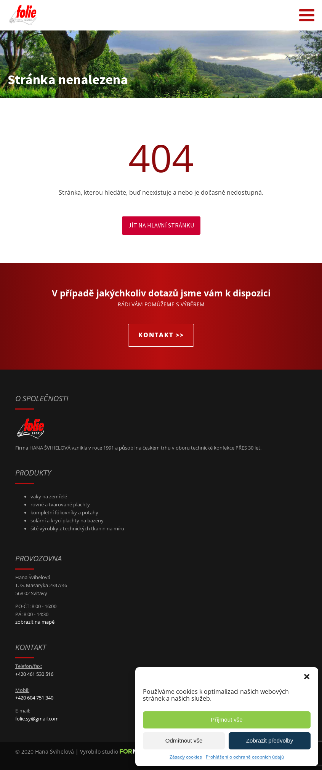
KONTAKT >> (161, 335)
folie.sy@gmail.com (37, 718)
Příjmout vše (226, 719)
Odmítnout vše (184, 740)
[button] (307, 676)
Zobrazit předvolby (269, 740)
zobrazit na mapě (34, 621)
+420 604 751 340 (34, 697)
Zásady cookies (186, 757)
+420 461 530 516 (34, 674)
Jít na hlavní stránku (161, 225)
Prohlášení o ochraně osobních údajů (245, 757)
